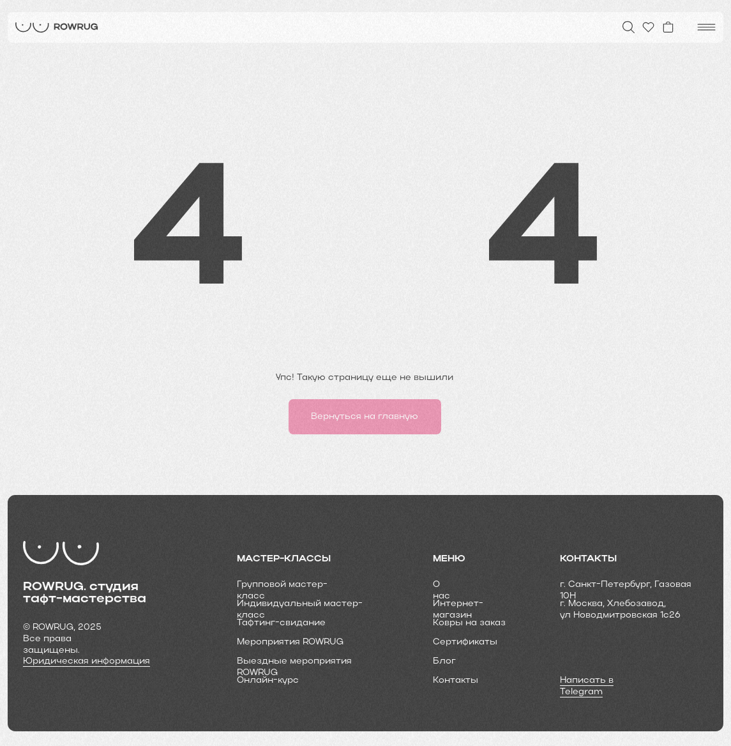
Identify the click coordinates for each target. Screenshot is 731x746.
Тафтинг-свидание (281, 623)
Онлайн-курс (268, 680)
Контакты (455, 680)
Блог (444, 661)
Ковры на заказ (469, 623)
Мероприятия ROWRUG (290, 642)
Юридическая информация (86, 661)
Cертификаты (465, 642)
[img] (56, 27)
